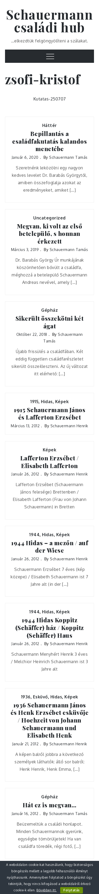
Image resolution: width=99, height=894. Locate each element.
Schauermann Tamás (68, 157)
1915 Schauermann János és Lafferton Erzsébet (49, 413)
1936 (26, 696)
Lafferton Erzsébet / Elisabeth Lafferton (49, 461)
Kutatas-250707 (49, 99)
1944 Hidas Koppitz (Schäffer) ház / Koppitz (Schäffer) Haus (49, 627)
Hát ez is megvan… (50, 805)
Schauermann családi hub (49, 21)
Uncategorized (49, 218)
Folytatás (71, 890)
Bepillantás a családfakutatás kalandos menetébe (49, 141)
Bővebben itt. (46, 890)
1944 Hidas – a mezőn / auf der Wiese (49, 546)
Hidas (47, 401)
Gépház (49, 310)
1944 (34, 534)
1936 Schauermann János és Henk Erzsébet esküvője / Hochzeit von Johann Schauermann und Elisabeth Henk (50, 720)
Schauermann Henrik (69, 426)
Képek (62, 401)
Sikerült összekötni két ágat (50, 322)
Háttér (49, 125)
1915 (34, 401)
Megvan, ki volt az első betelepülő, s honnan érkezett (49, 233)
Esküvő (40, 696)
